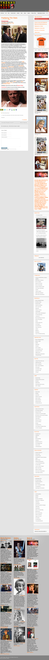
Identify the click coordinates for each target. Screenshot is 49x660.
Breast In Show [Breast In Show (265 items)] (39, 185)
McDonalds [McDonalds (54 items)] (42, 198)
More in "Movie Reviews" (5, 653)
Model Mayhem (38, 416)
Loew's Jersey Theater (40, 466)
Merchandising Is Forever (40, 317)
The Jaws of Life (39, 215)
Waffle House (38, 352)
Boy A (15, 81)
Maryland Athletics (39, 481)
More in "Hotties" (17, 645)
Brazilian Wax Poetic (17, 564)
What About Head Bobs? (40, 294)
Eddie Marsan (4, 67)
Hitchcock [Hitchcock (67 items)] (40, 191)
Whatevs (37, 330)
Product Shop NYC (39, 322)
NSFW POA (38, 382)
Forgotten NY (38, 433)
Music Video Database (40, 365)
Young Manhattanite (39, 520)
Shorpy (37, 423)
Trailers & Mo (11, 23)
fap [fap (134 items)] (35, 190)
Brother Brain (38, 303)
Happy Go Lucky (9, 82)
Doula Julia (38, 391)
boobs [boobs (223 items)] (42, 183)
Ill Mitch (37, 393)
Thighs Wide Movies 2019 (31, 607)
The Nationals (38, 486)
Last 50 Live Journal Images (41, 413)
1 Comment (8, 19)
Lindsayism (38, 503)
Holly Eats (37, 344)
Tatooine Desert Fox (17, 540)
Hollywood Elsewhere (39, 461)
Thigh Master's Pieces (41, 13)
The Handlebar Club (39, 349)
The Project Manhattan (40, 288)
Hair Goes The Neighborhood (6, 584)
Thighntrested (37, 32)
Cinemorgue (38, 454)
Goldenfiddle (38, 311)
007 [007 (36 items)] (35, 180)
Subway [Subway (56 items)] (44, 203)
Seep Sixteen (29, 559)
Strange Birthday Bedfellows (41, 217)
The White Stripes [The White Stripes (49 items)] (41, 207)
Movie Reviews (6, 538)
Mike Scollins (38, 398)
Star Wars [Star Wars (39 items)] (40, 203)
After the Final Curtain (40, 408)
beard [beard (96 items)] (38, 182)
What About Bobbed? (39, 292)
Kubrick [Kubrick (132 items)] (37, 197)
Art (5, 13)
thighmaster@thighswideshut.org (41, 24)
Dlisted (37, 497)
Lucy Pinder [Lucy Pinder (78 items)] (37, 198)
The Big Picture (38, 424)
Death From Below (39, 305)
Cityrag (37, 495)
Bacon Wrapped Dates (40, 300)
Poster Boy (38, 418)
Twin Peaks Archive (39, 472)
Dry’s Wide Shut (38, 112)
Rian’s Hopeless (3, 563)
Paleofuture (38, 508)
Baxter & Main (38, 341)
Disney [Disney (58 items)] (46, 189)
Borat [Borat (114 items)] (45, 183)
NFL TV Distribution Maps (40, 484)
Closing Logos (38, 455)
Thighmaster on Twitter (39, 26)
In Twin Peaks (38, 464)
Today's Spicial (38, 291)
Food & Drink (13, 13)
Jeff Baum (37, 501)
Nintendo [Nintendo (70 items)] (46, 200)
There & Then (33, 13)
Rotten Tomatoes (39, 469)
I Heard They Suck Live (40, 360)
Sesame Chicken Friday (40, 286)
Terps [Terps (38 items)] (45, 206)
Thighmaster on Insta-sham (40, 28)
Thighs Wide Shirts (41, 46)
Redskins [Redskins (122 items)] (37, 201)
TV (46, 13)
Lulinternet (38, 316)
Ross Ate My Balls (39, 284)
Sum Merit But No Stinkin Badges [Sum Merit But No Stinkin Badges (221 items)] (40, 205)
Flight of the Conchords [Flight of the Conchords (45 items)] (41, 190)
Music (25, 13)
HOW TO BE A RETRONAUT (41, 313)
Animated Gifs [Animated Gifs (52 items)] (38, 181)
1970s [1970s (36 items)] (37, 180)
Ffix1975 (37, 381)
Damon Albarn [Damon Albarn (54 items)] (41, 189)
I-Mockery (37, 435)
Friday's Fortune (38, 309)
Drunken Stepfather (39, 498)
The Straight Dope (39, 443)
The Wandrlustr (38, 325)
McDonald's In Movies (39, 280)
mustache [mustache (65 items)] (41, 200)
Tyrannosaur (3, 117)
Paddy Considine (17, 115)
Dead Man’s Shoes (6, 83)
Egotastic (37, 308)
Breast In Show (5, 115)
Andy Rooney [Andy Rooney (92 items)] (44, 180)
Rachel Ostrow (38, 401)
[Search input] (41, 19)
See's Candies (38, 347)
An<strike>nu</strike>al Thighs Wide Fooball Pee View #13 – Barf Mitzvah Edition (41, 232)
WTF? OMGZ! (38, 385)
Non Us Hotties (38, 281)
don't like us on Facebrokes (40, 30)
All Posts (2, 13)
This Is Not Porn (38, 327)
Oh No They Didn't (39, 319)
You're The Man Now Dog (40, 333)
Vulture (37, 328)
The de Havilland (17, 578)
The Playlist (38, 324)
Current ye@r (4, 150)
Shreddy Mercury (39, 402)
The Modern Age (38, 368)
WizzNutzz (37, 332)
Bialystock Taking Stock (23, 122)
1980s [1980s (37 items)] (40, 180)
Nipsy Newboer (38, 399)
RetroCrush (38, 511)
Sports (29, 13)
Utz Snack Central (39, 350)
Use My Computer (39, 427)
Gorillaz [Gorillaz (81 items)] (36, 191)
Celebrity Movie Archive (40, 379)
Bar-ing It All (16, 626)
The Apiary (37, 517)
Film (8, 13)
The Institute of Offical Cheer (41, 426)
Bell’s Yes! (37, 75)
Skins (22, 81)
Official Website (4, 23)
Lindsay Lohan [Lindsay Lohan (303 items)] (43, 197)
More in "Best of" (30, 652)
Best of (29, 538)
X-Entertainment (38, 446)
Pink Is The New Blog (39, 509)
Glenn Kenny (38, 459)
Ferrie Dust (3, 605)
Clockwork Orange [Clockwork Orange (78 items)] (41, 186)
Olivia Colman (11, 66)
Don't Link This (38, 306)
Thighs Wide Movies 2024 (39, 58)
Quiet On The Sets (39, 283)
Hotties (18, 13)
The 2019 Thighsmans (31, 583)
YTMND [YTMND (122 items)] (39, 209)
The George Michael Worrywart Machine (4, 627)
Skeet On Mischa (39, 514)
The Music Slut (38, 370)
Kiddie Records (38, 362)
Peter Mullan (21, 65)
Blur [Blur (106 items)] (39, 183)
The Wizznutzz (38, 519)
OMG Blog (37, 506)
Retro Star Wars (38, 467)
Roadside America (39, 441)
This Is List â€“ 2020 (30, 627)
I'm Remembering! (39, 314)
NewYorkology (38, 438)
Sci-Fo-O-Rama (38, 421)
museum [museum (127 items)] (37, 200)
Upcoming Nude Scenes (40, 384)
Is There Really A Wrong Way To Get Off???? (7, 122)
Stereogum (38, 367)
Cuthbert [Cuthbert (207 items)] (42, 188)
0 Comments (9, 548)
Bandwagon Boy (39, 478)
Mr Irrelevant (38, 483)
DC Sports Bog (38, 480)
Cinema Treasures (39, 452)
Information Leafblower (40, 500)
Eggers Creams (3, 540)
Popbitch (37, 440)
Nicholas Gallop (6, 658)
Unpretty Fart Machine (39, 91)
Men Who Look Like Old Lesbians (42, 415)
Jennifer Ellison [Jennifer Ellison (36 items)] (43, 195)
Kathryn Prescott (39, 396)
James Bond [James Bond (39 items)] (41, 192)
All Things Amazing (39, 410)
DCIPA (37, 342)
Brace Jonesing (37, 133)
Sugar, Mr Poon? (39, 516)
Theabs (37, 289)
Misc (21, 13)
